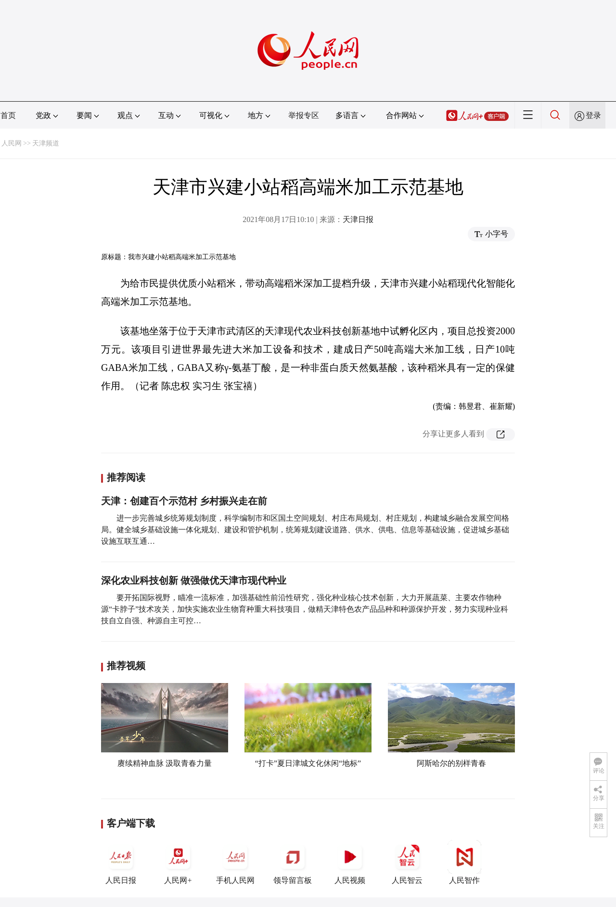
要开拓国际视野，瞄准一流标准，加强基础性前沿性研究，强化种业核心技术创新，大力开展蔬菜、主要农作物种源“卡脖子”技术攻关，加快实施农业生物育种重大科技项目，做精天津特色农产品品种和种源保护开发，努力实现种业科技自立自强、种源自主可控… (304, 609)
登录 (593, 115)
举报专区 (303, 115)
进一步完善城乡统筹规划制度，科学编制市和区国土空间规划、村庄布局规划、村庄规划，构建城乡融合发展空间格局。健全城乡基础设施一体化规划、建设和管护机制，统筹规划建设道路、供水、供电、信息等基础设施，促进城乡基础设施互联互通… (305, 529)
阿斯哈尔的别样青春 (451, 763)
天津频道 (45, 143)
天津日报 (358, 219)
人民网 (11, 143)
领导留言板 (292, 862)
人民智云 (407, 862)
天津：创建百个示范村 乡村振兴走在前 (184, 501)
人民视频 (350, 862)
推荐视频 (126, 665)
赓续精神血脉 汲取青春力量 (164, 763)
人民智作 (464, 862)
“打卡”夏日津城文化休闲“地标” (308, 763)
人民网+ (178, 862)
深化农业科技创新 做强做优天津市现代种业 (193, 580)
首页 (8, 115)
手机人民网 (235, 862)
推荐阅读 (126, 477)
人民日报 (121, 862)
